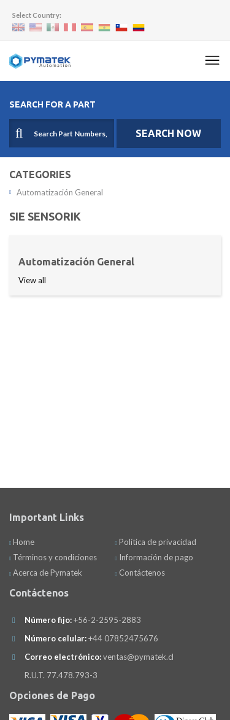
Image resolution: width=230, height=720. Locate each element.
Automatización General (56, 192)
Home (21, 542)
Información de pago (154, 557)
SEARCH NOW (168, 133)
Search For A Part (52, 104)
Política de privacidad (155, 542)
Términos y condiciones (53, 557)
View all (32, 280)
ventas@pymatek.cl (138, 657)
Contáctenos (139, 572)
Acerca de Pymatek (45, 572)
